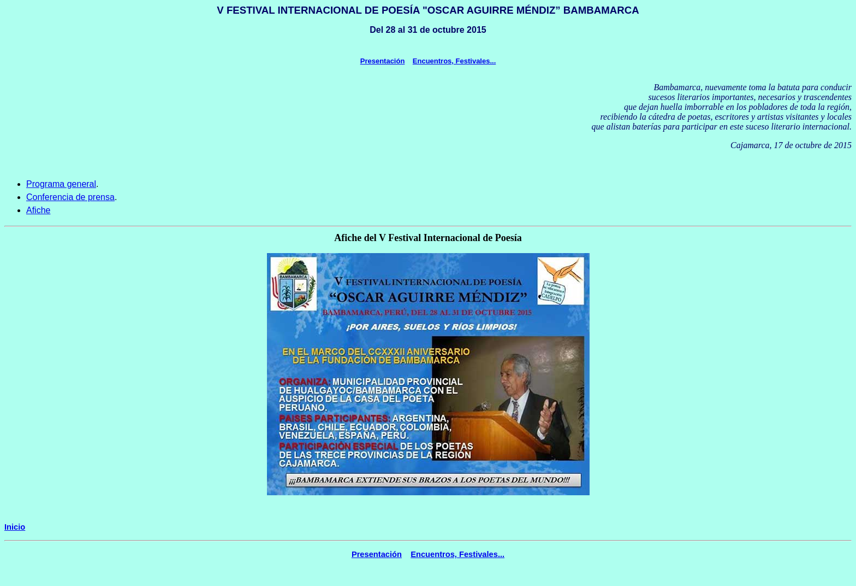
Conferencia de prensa (70, 197)
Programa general (61, 184)
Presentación (382, 61)
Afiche (38, 210)
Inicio (14, 527)
